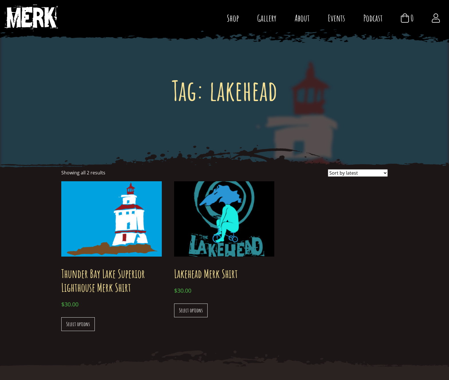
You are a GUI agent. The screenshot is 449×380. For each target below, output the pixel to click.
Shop (233, 18)
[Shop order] (358, 173)
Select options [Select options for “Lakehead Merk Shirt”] (191, 310)
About (302, 18)
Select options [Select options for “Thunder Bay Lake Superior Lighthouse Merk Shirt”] (78, 324)
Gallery (266, 18)
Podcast (373, 18)
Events (336, 18)
